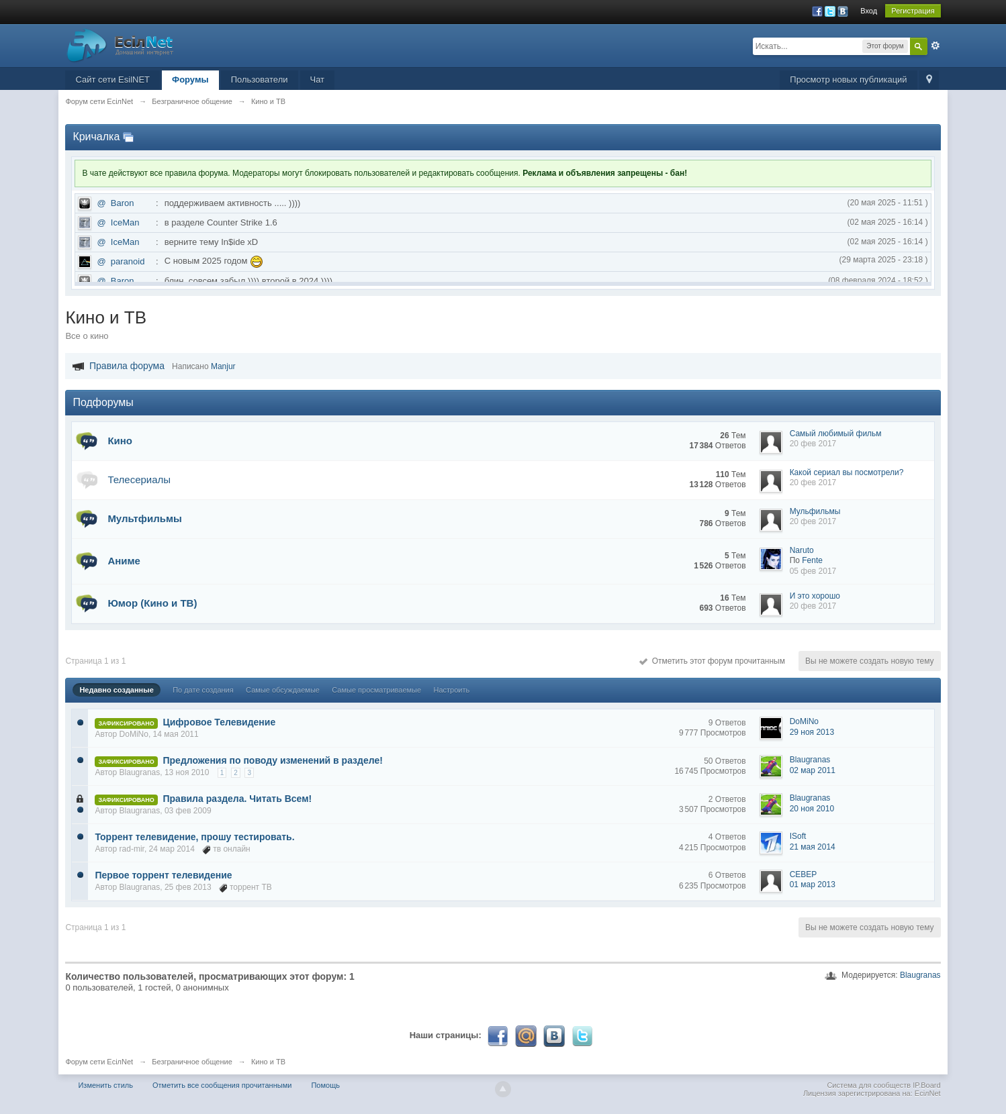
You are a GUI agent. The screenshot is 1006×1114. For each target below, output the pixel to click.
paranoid (128, 261)
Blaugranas (140, 772)
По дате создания (203, 690)
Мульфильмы (815, 511)
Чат (317, 79)
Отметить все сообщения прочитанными (221, 1085)
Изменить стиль (105, 1085)
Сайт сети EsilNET (112, 79)
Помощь (325, 1085)
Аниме (123, 560)
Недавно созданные (116, 690)
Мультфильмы (144, 518)
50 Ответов (724, 761)
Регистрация (912, 11)
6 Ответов (727, 875)
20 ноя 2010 (812, 808)
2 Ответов (727, 799)
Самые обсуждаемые (283, 690)
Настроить (451, 690)
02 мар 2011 (812, 770)
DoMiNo (134, 734)
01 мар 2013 (812, 884)
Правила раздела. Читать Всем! (237, 798)
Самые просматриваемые (376, 690)
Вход (868, 11)
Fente (812, 560)
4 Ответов (727, 837)
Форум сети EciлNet (99, 1062)
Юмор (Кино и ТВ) (152, 603)
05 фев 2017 (813, 571)
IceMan (125, 222)
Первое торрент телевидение (163, 875)
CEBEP (803, 874)
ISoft (798, 836)
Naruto (802, 550)
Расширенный (935, 45)
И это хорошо (815, 596)
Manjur (223, 366)
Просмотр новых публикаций (848, 79)
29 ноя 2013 (812, 732)
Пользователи (259, 79)
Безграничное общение (192, 1062)
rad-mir (132, 849)
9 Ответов (727, 722)
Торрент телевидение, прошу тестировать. (194, 836)
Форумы (190, 79)
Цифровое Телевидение (219, 722)
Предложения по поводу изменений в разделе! (273, 760)
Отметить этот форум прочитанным (712, 661)
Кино (119, 440)
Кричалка (96, 136)
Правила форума (127, 365)
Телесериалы (139, 479)
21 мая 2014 (812, 847)
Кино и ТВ (268, 1062)
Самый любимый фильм (836, 433)
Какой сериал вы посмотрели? (847, 472)
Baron (122, 203)
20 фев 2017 (813, 443)
